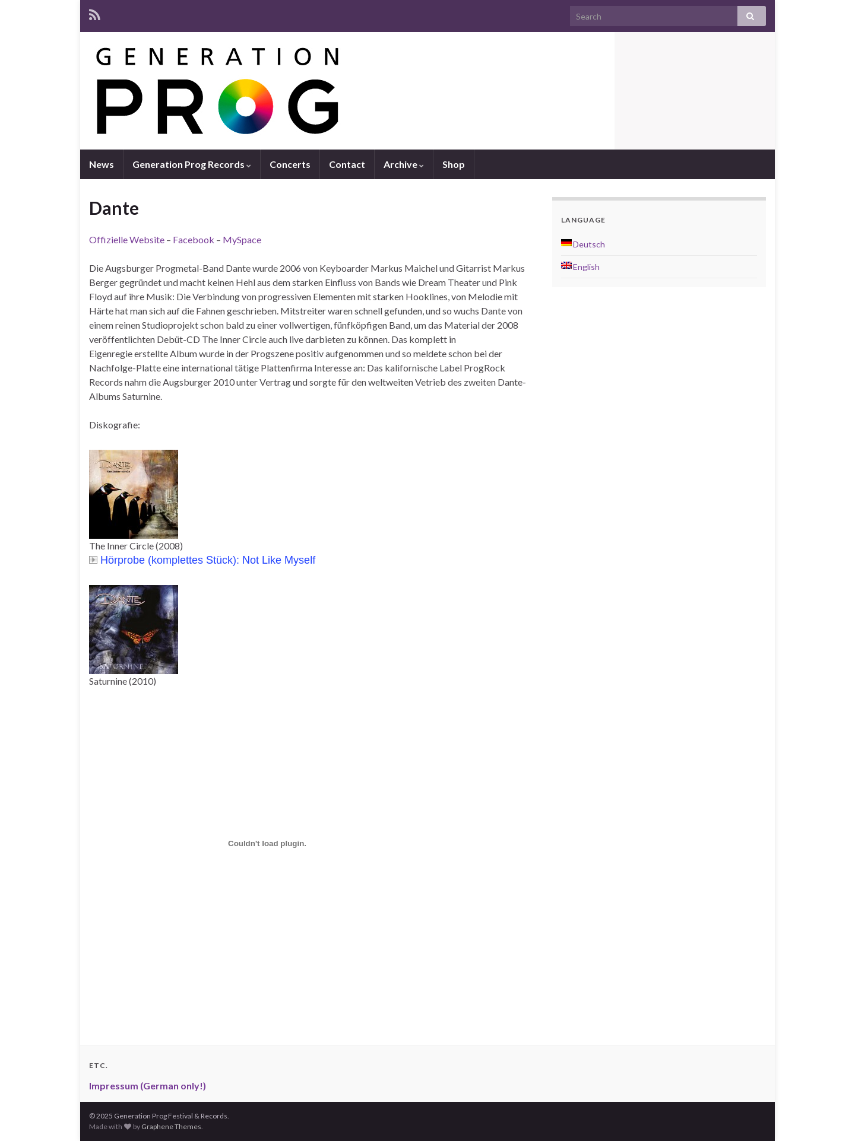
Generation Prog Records (191, 164)
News (101, 164)
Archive (404, 164)
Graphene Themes (171, 1126)
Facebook (193, 239)
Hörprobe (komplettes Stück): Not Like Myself (202, 560)
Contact (347, 164)
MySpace (242, 239)
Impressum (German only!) (147, 1085)
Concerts (290, 164)
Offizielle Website (126, 239)
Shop (453, 164)
